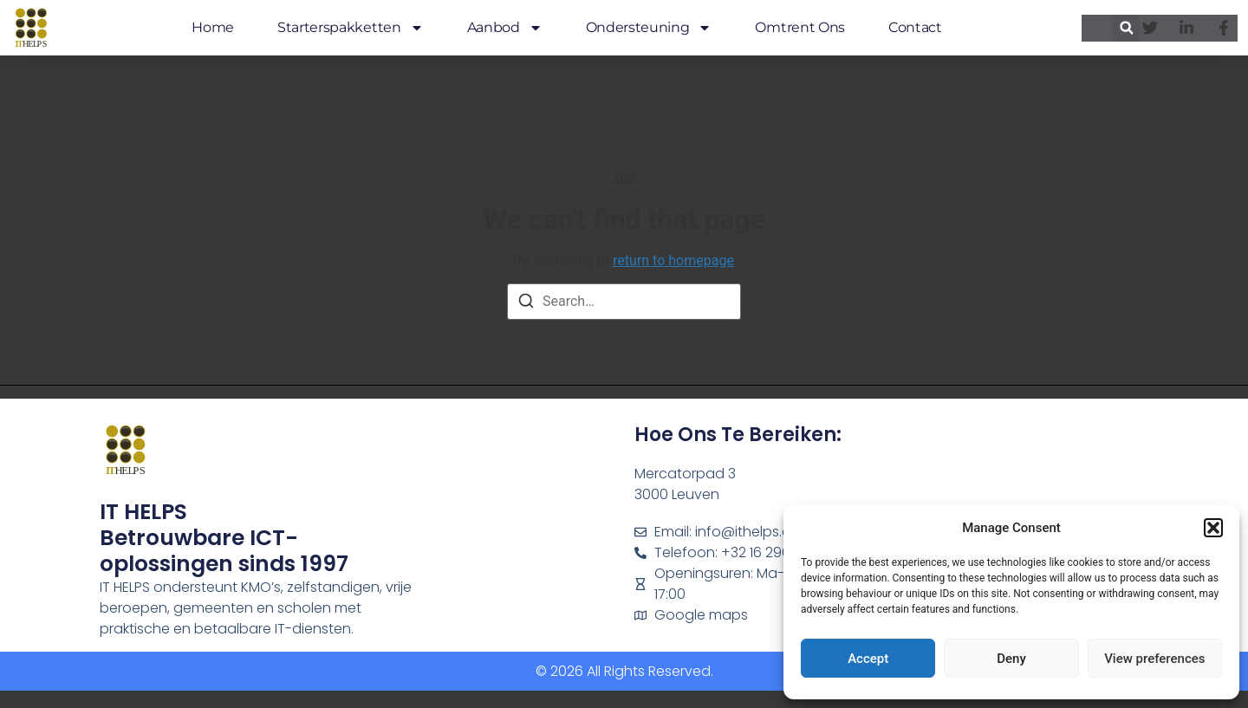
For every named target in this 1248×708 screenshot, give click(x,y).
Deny (1011, 658)
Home (213, 27)
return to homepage (673, 260)
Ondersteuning (649, 27)
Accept (868, 658)
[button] (1213, 527)
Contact (915, 27)
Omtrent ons (799, 27)
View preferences (1154, 658)
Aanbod (505, 27)
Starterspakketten (350, 27)
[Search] (526, 303)
